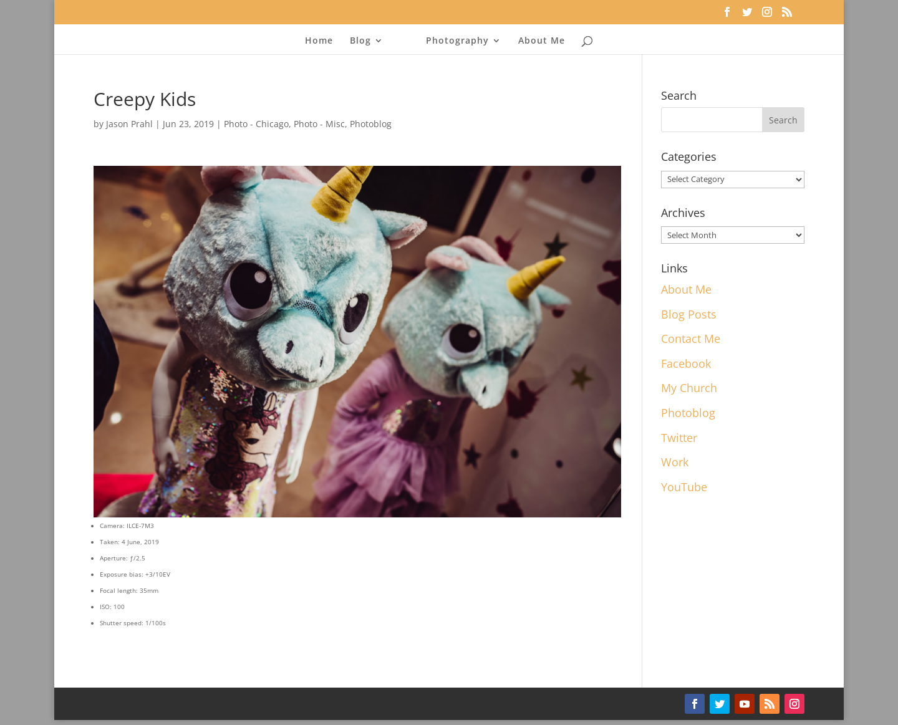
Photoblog (371, 124)
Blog (360, 41)
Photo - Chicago (256, 124)
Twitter (679, 437)
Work (674, 461)
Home (319, 41)
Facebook (686, 363)
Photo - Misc (319, 124)
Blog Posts (689, 314)
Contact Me (690, 338)
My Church (689, 387)
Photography (457, 41)
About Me (541, 41)
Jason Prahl (129, 124)
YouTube (684, 486)
